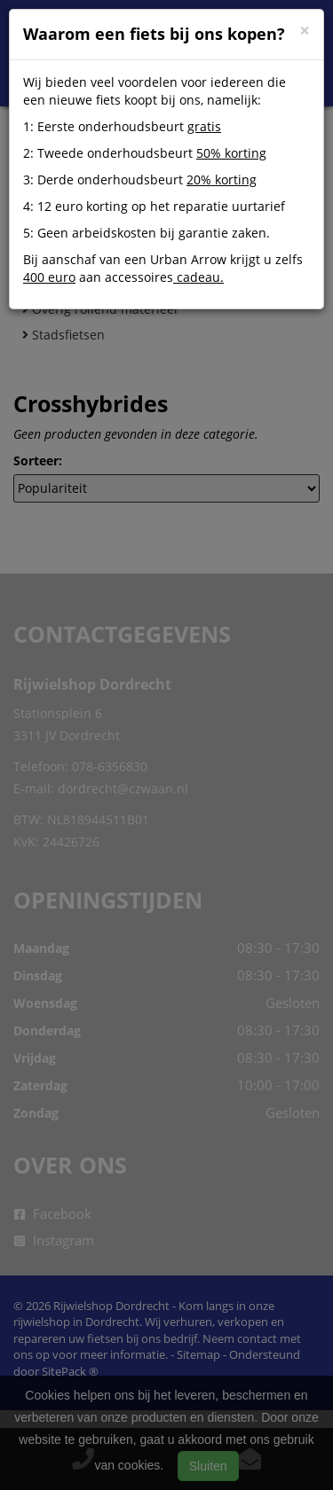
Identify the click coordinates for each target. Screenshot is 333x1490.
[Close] (304, 30)
